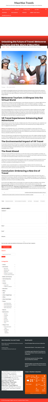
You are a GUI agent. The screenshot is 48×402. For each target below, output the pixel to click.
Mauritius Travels (24, 2)
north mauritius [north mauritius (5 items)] (5, 386)
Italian (5, 318)
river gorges (36, 201)
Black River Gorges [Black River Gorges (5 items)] (6, 373)
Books (6, 331)
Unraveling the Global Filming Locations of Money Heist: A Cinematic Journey (17, 194)
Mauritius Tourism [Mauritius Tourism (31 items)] (9, 382)
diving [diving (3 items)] (13, 376)
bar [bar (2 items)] (2, 371)
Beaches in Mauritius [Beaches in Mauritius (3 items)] (13, 371)
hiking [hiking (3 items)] (12, 377)
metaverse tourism (9, 201)
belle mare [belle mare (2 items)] (19, 371)
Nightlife (6, 271)
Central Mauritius (6, 279)
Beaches (6, 268)
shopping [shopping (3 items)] (7, 388)
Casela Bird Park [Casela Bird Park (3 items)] (13, 373)
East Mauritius (7, 303)
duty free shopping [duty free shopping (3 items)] (18, 376)
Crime (3, 281)
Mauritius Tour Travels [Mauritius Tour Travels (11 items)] (8, 383)
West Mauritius (7, 307)
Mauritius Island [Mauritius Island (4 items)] (16, 379)
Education (4, 288)
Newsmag (7, 400)
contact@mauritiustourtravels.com (9, 349)
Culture (37, 9)
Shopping (4, 12)
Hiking (3, 290)
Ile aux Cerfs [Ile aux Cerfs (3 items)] (16, 377)
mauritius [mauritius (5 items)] (10, 379)
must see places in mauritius (20, 201)
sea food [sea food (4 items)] (3, 388)
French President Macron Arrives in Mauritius (35, 343)
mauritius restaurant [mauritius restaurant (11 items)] (8, 380)
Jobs (3, 292)
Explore (17, 9)
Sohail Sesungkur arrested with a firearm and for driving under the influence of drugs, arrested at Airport (35, 365)
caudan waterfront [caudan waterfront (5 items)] (12, 374)
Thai (5, 322)
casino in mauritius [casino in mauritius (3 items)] (5, 374)
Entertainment (7, 326)
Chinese (6, 315)
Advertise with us (6, 15)
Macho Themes (25, 400)
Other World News (6, 299)
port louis (30, 201)
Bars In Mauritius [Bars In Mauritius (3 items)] (6, 371)
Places (4, 301)
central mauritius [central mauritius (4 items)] (5, 376)
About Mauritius (6, 9)
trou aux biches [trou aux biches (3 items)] (4, 389)
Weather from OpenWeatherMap (35, 393)
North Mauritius (8, 304)
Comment (4, 210)
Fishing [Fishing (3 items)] (3, 377)
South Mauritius (8, 306)
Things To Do (5, 324)
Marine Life (6, 270)
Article (3, 87)
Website (3, 236)
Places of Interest (8, 273)
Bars (6, 328)
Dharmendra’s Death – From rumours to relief (35, 347)
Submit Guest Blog (35, 12)
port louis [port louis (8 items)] (11, 386)
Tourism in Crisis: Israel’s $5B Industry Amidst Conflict (35, 192)
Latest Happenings (7, 295)
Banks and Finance (7, 276)
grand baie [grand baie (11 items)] (7, 377)
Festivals (6, 285)
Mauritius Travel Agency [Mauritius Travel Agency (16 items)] (10, 385)
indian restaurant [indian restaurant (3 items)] (5, 379)
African (6, 314)
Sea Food (6, 321)
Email (3, 231)
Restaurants (14, 12)
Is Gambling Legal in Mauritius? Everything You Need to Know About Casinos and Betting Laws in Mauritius (35, 353)
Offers (3, 297)
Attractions (26, 9)
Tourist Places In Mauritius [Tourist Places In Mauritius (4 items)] (15, 388)
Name (3, 225)
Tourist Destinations (9, 274)
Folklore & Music (8, 286)
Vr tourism (43, 201)
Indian (5, 317)
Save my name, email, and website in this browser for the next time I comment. (18, 243)
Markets (7, 332)
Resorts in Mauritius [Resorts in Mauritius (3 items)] (17, 386)
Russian (6, 319)
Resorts (24, 12)
